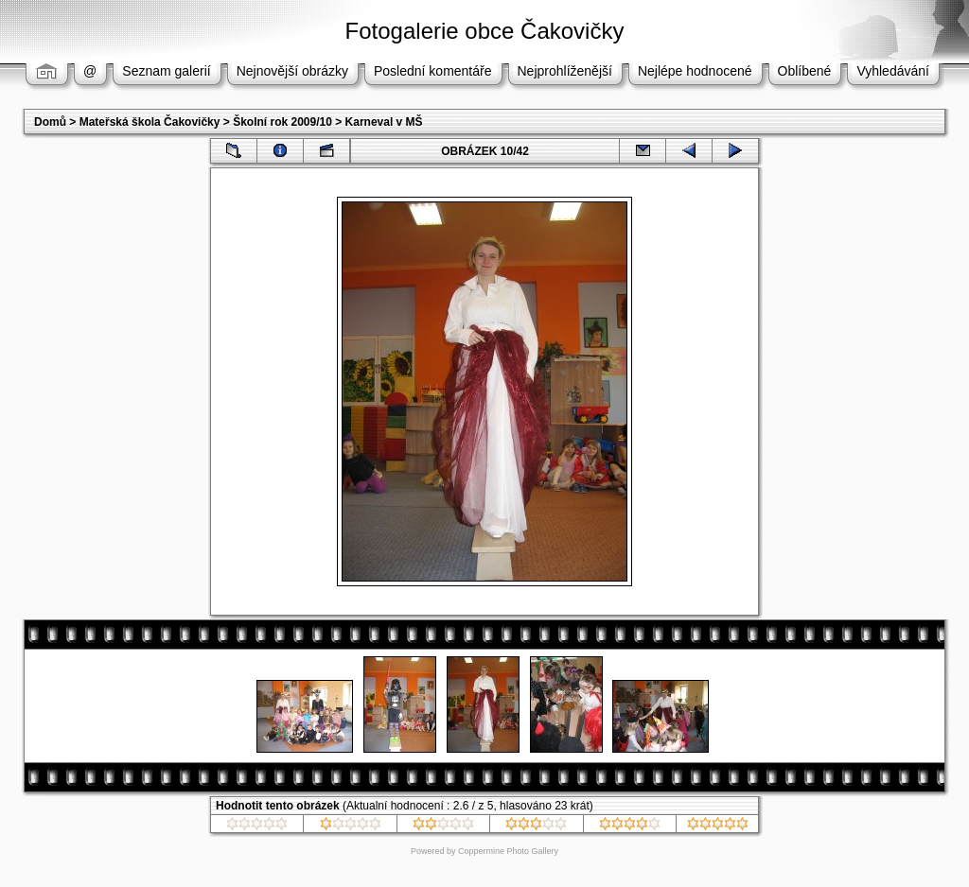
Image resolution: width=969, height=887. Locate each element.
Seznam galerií (166, 70)
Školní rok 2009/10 (282, 122)
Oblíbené (805, 70)
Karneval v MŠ (384, 122)
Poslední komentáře (433, 70)
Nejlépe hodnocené (695, 70)
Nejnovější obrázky (292, 70)
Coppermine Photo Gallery (508, 851)
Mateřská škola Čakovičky (149, 122)
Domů (50, 122)
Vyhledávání (892, 70)
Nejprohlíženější (565, 70)
